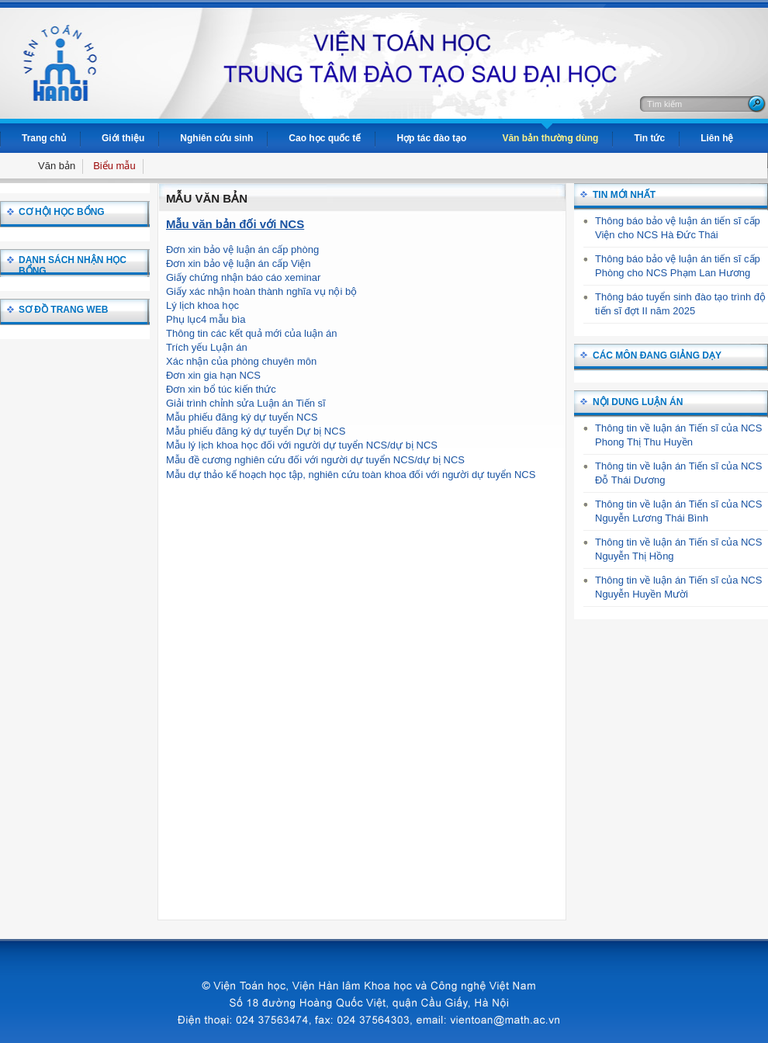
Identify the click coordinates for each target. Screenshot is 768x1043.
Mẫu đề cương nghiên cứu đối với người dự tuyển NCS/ (291, 460)
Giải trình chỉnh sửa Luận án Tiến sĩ (246, 403)
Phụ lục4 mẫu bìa (206, 319)
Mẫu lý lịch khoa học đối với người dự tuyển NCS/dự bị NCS (302, 445)
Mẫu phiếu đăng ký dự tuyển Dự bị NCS (255, 431)
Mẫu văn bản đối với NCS (235, 223)
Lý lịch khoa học (202, 305)
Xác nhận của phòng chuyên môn (241, 361)
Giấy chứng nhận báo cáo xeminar (243, 277)
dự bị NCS (441, 460)
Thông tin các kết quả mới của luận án (251, 333)
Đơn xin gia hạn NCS (213, 375)
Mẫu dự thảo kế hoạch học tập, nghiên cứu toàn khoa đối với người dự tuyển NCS (350, 474)
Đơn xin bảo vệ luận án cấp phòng (242, 249)
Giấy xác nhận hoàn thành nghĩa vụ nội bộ (261, 291)
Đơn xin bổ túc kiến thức (221, 389)
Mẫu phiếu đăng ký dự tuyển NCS (241, 417)
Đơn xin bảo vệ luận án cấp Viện (238, 263)
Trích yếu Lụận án (206, 347)
